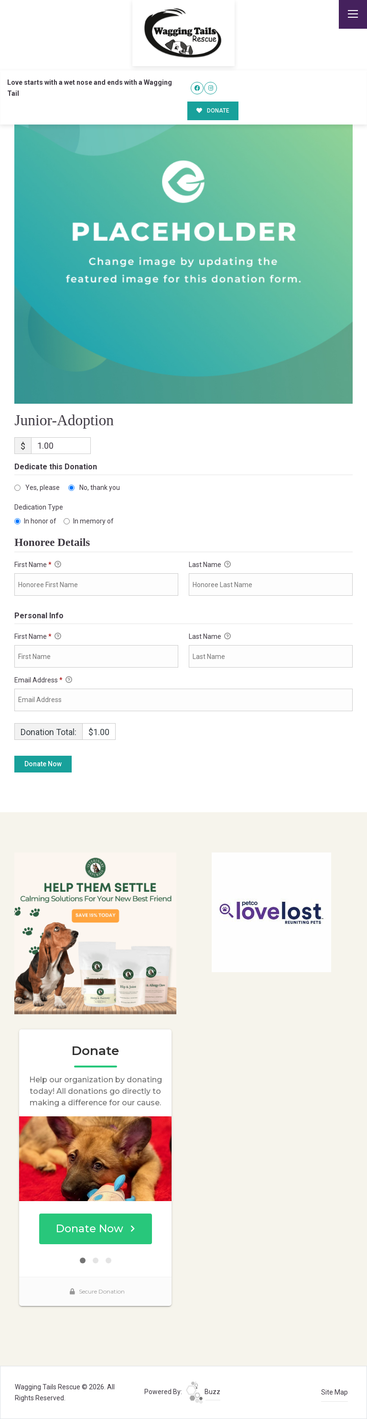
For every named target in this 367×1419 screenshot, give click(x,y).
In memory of (93, 521)
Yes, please (42, 487)
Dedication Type (38, 507)
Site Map (334, 1392)
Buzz (203, 1392)
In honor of (40, 521)
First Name (37, 564)
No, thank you (99, 487)
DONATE (212, 110)
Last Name (210, 564)
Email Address (43, 680)
